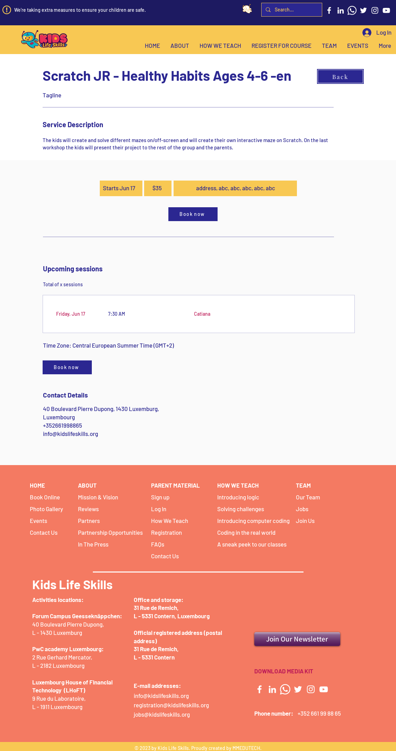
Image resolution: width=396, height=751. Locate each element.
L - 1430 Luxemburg (57, 632)
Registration (166, 532)
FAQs (157, 544)
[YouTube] (386, 10)
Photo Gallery (46, 508)
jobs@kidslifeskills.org (162, 714)
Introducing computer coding (253, 520)
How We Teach (169, 520)
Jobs (302, 508)
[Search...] (291, 9)
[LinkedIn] (340, 10)
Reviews (88, 508)
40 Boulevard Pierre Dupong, (68, 624)
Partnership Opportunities (110, 532)
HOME (37, 485)
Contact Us (44, 532)
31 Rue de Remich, (156, 607)
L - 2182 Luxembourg (58, 665)
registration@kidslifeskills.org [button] (171, 704)
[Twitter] (363, 10)
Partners (89, 520)
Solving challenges (240, 508)
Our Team (308, 497)
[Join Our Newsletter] (297, 639)
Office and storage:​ (158, 599)
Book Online (45, 497)
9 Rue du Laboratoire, (59, 698)
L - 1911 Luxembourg (57, 706)
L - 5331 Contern (154, 657)
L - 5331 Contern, (155, 615)
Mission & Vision (98, 497)
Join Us (305, 520)
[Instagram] (374, 10)
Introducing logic (238, 497)
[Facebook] (329, 10)
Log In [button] (158, 508)
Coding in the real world (246, 532)
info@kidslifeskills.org (70, 433)
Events (38, 520)
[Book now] (193, 214)
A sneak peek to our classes (252, 544)
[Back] (340, 76)
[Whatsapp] (352, 10)
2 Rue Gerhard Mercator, (62, 657)
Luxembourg (193, 615)
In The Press (93, 544)
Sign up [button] (160, 497)
